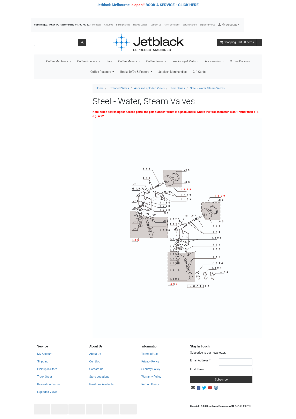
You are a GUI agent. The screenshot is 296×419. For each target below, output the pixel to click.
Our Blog (94, 361)
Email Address (200, 360)
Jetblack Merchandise (172, 71)
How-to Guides (140, 24)
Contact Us (156, 24)
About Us (108, 24)
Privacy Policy (150, 361)
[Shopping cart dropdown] (259, 42)
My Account (44, 353)
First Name (197, 369)
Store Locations (171, 24)
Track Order (44, 376)
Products (96, 24)
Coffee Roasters (101, 71)
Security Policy (150, 369)
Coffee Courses (240, 61)
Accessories (213, 61)
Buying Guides (123, 24)
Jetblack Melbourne (113, 5)
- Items (237, 42)
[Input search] (56, 42)
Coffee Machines (57, 61)
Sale (109, 61)
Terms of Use (149, 353)
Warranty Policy (151, 376)
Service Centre (190, 24)
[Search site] (82, 42)
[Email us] (193, 387)
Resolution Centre (48, 384)
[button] (229, 25)
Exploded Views (207, 24)
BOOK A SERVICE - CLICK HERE (172, 5)
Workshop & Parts (184, 61)
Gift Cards (199, 71)
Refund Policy (150, 384)
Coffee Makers (128, 61)
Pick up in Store (47, 369)
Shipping (42, 361)
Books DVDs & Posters (135, 71)
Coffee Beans (155, 61)
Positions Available (101, 384)
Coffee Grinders (87, 61)
